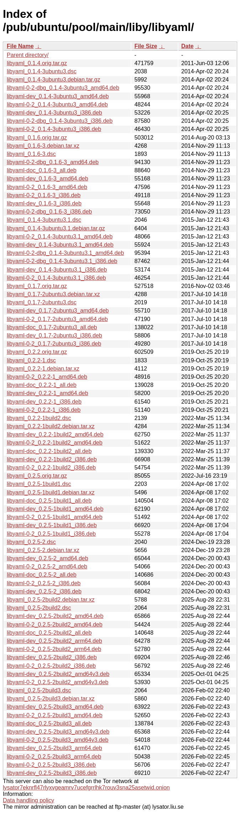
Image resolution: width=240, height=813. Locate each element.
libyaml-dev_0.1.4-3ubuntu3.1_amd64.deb (60, 245)
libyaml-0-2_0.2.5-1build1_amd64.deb (55, 517)
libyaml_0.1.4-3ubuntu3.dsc (42, 71)
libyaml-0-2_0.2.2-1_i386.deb (43, 410)
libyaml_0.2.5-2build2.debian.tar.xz (50, 600)
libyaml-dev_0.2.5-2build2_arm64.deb (54, 641)
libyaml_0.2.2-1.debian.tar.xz (43, 369)
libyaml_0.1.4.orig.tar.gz (37, 63)
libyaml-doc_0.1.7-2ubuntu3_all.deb (52, 327)
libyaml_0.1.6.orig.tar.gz (37, 138)
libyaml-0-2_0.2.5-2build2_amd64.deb (55, 624)
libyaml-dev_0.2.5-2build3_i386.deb (52, 773)
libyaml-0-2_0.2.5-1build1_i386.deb (51, 534)
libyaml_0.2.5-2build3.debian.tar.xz (50, 699)
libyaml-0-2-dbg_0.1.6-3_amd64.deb (53, 162)
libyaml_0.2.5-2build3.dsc (39, 690)
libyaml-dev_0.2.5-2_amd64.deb (47, 558)
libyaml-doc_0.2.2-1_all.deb (42, 385)
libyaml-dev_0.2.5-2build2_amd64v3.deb (58, 674)
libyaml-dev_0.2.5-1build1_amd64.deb (55, 509)
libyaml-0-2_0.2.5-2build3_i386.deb (51, 765)
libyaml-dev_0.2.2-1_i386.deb (44, 402)
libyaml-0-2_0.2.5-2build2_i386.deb (51, 666)
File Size (145, 46)
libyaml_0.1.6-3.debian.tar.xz (43, 146)
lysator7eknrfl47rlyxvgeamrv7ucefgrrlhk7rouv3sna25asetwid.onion (86, 788)
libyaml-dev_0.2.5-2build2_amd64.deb (55, 616)
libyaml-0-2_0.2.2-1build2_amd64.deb (55, 443)
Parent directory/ (27, 55)
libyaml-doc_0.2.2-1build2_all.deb (49, 451)
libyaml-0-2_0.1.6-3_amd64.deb (47, 187)
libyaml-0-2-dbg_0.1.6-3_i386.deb (49, 212)
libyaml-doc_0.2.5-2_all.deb (42, 575)
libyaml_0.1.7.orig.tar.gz (37, 286)
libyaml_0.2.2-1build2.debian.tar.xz (50, 426)
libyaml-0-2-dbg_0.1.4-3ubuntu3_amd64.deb (63, 88)
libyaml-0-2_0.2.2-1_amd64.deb (47, 377)
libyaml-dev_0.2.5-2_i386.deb (44, 591)
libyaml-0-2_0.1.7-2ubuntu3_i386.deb (54, 344)
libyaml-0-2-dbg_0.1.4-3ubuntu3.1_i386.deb (62, 261)
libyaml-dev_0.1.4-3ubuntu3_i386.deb (54, 113)
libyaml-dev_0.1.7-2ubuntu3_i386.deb (54, 335)
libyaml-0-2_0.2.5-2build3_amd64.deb (55, 715)
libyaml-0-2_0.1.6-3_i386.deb (43, 195)
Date (187, 46)
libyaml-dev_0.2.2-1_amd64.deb (47, 393)
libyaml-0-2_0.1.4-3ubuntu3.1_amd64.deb (60, 237)
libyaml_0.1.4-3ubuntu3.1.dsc (44, 220)
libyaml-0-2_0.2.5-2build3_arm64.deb (54, 757)
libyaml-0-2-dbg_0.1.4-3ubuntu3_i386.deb (60, 121)
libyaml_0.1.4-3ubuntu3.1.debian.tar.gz (56, 228)
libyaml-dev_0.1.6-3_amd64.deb (47, 178)
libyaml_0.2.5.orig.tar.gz (37, 476)
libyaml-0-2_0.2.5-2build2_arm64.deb (54, 649)
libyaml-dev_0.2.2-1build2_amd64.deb (55, 434)
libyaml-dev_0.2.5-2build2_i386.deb (52, 657)
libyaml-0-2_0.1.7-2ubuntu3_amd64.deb (57, 319)
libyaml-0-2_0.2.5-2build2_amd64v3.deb (58, 682)
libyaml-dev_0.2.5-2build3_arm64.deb (54, 748)
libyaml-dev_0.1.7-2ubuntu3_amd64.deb (58, 311)
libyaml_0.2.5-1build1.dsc (39, 484)
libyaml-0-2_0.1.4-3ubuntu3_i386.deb (54, 129)
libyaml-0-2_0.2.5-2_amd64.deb (47, 566)
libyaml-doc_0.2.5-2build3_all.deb (49, 723)
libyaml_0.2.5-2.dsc (31, 542)
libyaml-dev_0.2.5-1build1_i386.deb (52, 525)
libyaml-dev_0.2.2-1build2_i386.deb (52, 459)
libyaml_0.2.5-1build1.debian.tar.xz (50, 492)
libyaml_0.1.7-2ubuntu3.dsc (42, 302)
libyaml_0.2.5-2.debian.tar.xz (43, 550)
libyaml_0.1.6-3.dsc (31, 154)
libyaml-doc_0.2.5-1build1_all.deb (49, 501)
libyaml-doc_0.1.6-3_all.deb (42, 170)
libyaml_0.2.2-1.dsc (31, 360)
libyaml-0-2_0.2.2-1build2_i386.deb (51, 468)
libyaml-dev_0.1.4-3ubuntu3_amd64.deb (58, 96)
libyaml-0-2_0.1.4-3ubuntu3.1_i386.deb (56, 278)
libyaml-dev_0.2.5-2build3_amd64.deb (55, 707)
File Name (20, 46)
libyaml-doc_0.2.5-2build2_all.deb (49, 633)
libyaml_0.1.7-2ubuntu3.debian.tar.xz (53, 294)
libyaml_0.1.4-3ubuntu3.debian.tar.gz (53, 80)
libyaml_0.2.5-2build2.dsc (39, 608)
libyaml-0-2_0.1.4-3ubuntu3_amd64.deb (57, 104)
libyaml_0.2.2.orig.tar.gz (37, 352)
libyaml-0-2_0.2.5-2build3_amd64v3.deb (58, 740)
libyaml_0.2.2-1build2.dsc (39, 418)
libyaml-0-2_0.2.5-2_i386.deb (43, 583)
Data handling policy (28, 800)
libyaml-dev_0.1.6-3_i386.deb (44, 203)
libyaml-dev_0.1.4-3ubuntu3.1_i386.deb (57, 270)
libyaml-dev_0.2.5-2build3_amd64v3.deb (58, 732)
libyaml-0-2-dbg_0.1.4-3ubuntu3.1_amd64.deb (65, 253)
